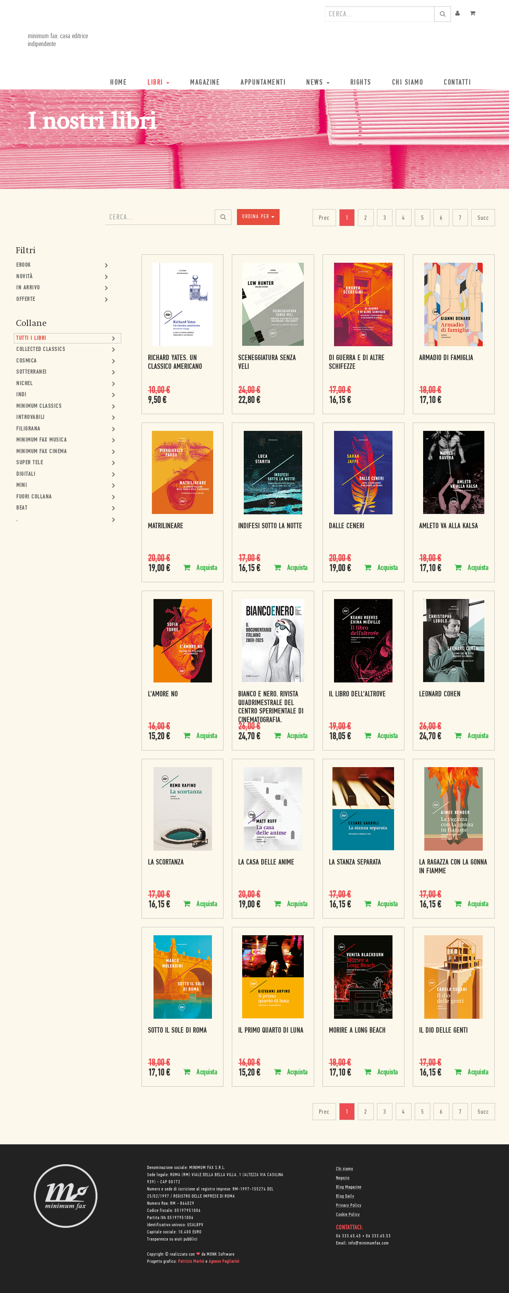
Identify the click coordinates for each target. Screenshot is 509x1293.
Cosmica (26, 361)
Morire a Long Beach (357, 1031)
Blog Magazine (348, 1187)
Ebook (23, 265)
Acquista (200, 568)
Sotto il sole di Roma (177, 1031)
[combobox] (380, 14)
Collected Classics (40, 350)
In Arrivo (28, 288)
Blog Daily (345, 1196)
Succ (483, 218)
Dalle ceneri (346, 526)
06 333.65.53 (378, 1236)
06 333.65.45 (348, 1236)
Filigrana (28, 429)
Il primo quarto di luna (270, 1031)
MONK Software (221, 1254)
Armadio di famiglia (446, 358)
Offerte (25, 299)
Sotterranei (31, 372)
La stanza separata (355, 863)
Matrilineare (165, 526)
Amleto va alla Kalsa (448, 526)
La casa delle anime (266, 863)
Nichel (24, 384)
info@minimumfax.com (368, 1243)
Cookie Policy (348, 1214)
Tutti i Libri (31, 338)
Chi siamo (344, 1169)
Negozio (343, 1178)
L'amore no (163, 694)
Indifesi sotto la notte (270, 526)
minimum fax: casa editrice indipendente (58, 40)
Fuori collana (34, 497)
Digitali (25, 474)
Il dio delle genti (443, 1031)
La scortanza (166, 863)
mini (21, 486)
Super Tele (29, 463)
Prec (324, 218)
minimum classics (39, 406)
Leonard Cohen (439, 694)
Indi (21, 395)
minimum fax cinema (41, 452)
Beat (21, 508)
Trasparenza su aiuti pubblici (172, 1239)
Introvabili (30, 418)
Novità (24, 277)
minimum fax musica (41, 440)
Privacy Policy (348, 1205)
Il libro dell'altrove (357, 694)
